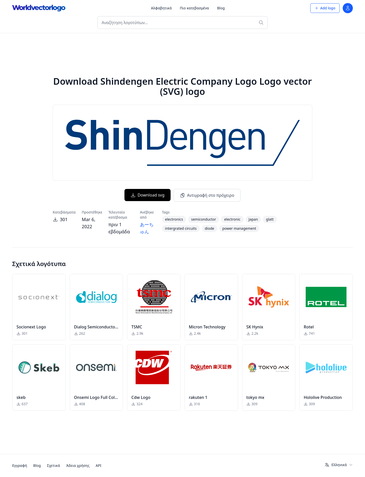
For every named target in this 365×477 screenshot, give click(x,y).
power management (239, 228)
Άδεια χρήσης (77, 465)
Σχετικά (53, 465)
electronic (232, 219)
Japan (253, 219)
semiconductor (203, 219)
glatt (269, 219)
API (98, 465)
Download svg (148, 195)
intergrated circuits (181, 228)
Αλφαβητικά (161, 8)
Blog (221, 8)
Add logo (325, 8)
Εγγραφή (19, 465)
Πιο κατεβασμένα (194, 8)
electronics (174, 219)
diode (209, 228)
